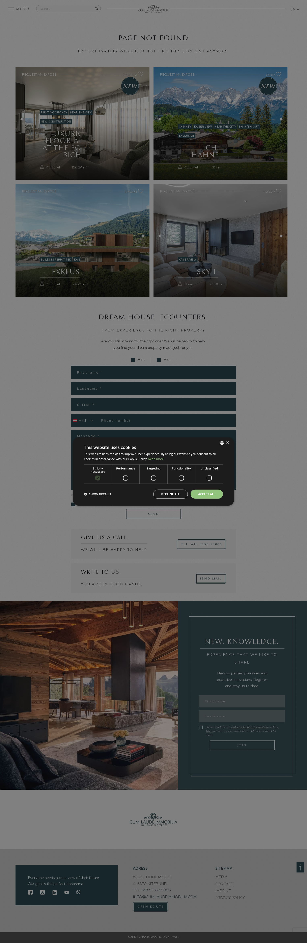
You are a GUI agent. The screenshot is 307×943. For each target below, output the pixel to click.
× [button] (227, 442)
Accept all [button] (206, 494)
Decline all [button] (170, 494)
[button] (97, 494)
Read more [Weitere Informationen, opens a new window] (156, 459)
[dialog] (153, 471)
